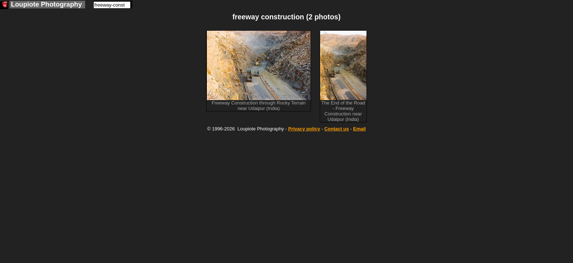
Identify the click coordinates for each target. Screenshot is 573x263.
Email (359, 129)
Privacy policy (304, 129)
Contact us (336, 129)
